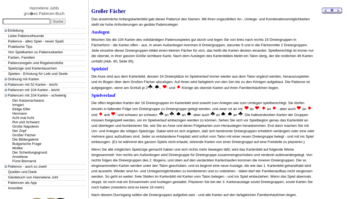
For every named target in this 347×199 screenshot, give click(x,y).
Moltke (17, 148)
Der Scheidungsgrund (29, 152)
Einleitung (16, 30)
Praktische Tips (20, 47)
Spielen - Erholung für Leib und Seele (38, 74)
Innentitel (15, 188)
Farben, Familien (21, 57)
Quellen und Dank (22, 172)
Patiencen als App (22, 183)
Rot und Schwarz (26, 122)
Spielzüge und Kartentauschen (32, 68)
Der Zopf (19, 131)
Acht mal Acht (23, 118)
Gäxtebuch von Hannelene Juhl (33, 177)
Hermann (19, 113)
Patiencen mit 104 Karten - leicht (34, 90)
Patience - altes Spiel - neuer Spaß (36, 41)
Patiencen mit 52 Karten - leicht (33, 84)
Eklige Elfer (21, 109)
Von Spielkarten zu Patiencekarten (35, 52)
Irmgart (18, 105)
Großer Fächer (24, 135)
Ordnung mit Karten (23, 79)
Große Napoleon (25, 126)
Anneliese (20, 157)
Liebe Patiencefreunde (26, 36)
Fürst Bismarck (24, 161)
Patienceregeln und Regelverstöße (35, 63)
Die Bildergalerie (25, 139)
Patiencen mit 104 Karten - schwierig (37, 95)
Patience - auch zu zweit (27, 166)
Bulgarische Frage (26, 144)
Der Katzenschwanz (28, 100)
